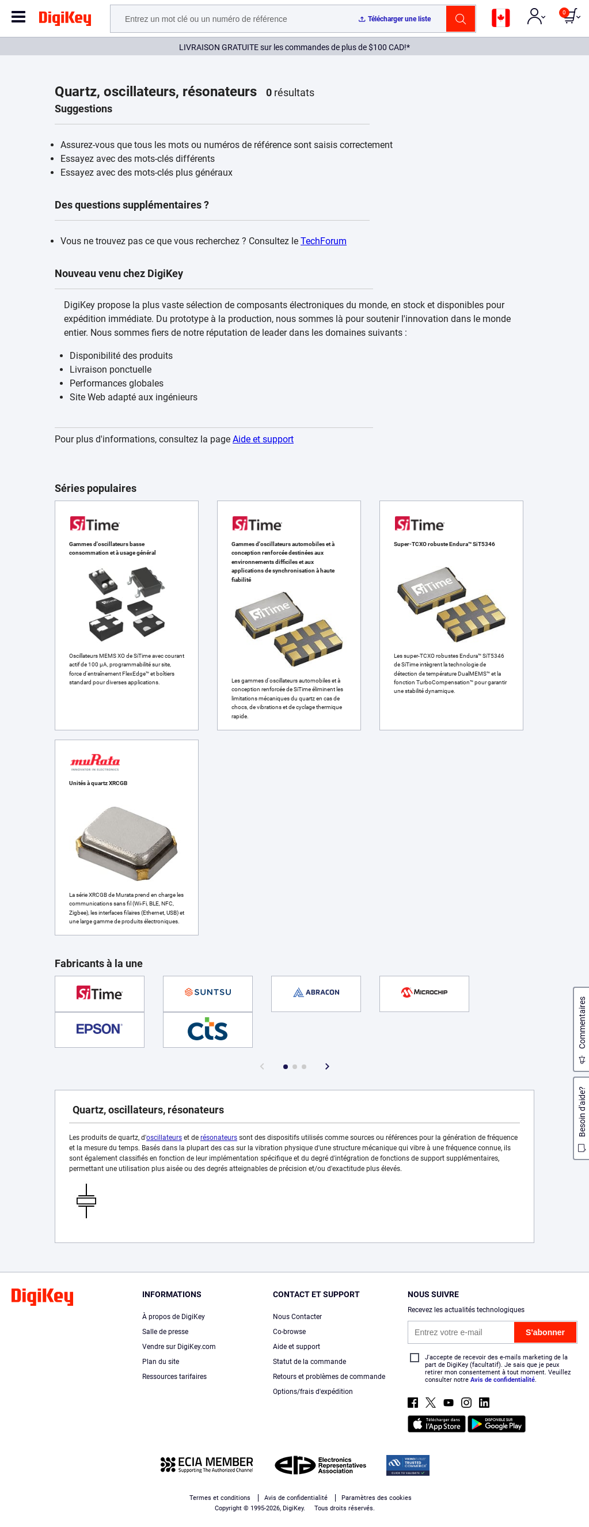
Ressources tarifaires (174, 1377)
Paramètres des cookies (376, 1498)
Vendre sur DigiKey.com (179, 1347)
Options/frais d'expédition (313, 1392)
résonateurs (218, 1138)
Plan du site (160, 1362)
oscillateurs (164, 1138)
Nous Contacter (297, 1317)
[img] (65, 21)
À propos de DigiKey (173, 1317)
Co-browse (289, 1332)
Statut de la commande (309, 1362)
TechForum (324, 241)
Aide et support (263, 439)
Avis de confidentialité (502, 1380)
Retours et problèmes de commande (329, 1377)
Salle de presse (165, 1332)
